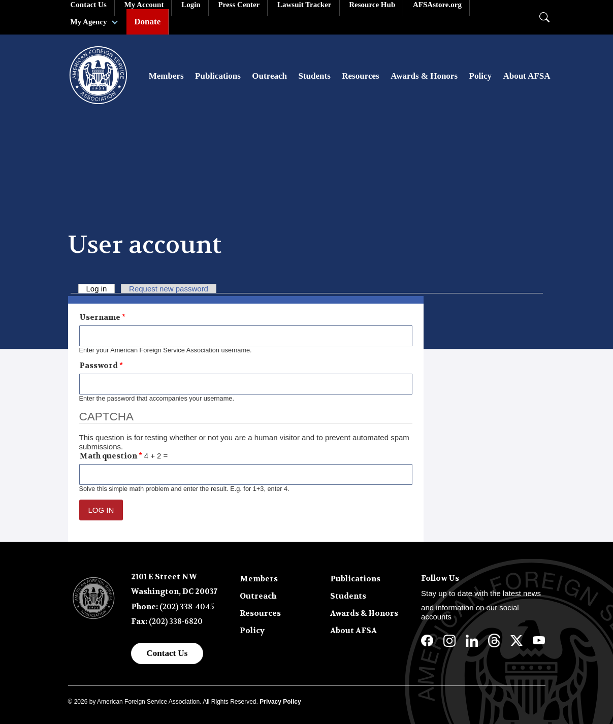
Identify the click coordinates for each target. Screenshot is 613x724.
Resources (360, 76)
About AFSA (526, 76)
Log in (100, 288)
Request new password (168, 288)
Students (314, 76)
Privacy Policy (280, 701)
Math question (110, 455)
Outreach (269, 76)
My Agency (89, 22)
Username (102, 317)
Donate (147, 21)
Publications (218, 76)
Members (166, 76)
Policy (480, 76)
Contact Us (167, 653)
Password (101, 365)
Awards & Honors (424, 76)
